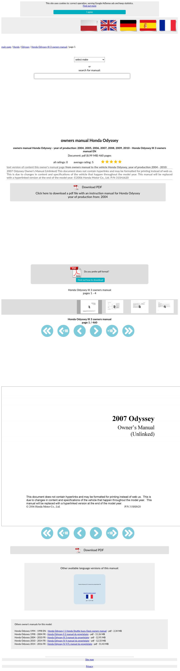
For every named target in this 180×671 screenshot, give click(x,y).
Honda (16, 47)
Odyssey (25, 47)
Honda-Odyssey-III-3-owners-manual (49, 47)
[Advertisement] (89, 112)
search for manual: (89, 70)
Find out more (89, 5)
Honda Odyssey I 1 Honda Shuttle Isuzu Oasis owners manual (77, 631)
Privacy (89, 666)
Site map (89, 659)
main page (6, 47)
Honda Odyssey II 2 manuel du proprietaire (67, 634)
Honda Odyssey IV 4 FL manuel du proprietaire (69, 644)
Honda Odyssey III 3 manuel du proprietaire (68, 637)
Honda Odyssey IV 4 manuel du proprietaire (68, 640)
